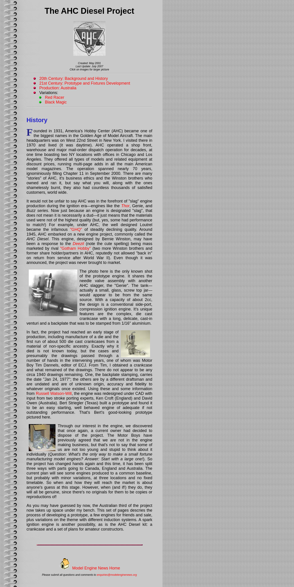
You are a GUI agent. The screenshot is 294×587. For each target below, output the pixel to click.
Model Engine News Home (96, 568)
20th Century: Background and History (73, 78)
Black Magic (56, 102)
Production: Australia (57, 88)
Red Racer (54, 97)
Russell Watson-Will (54, 393)
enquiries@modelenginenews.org (117, 574)
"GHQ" (76, 229)
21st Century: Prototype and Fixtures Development (84, 83)
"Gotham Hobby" (75, 248)
